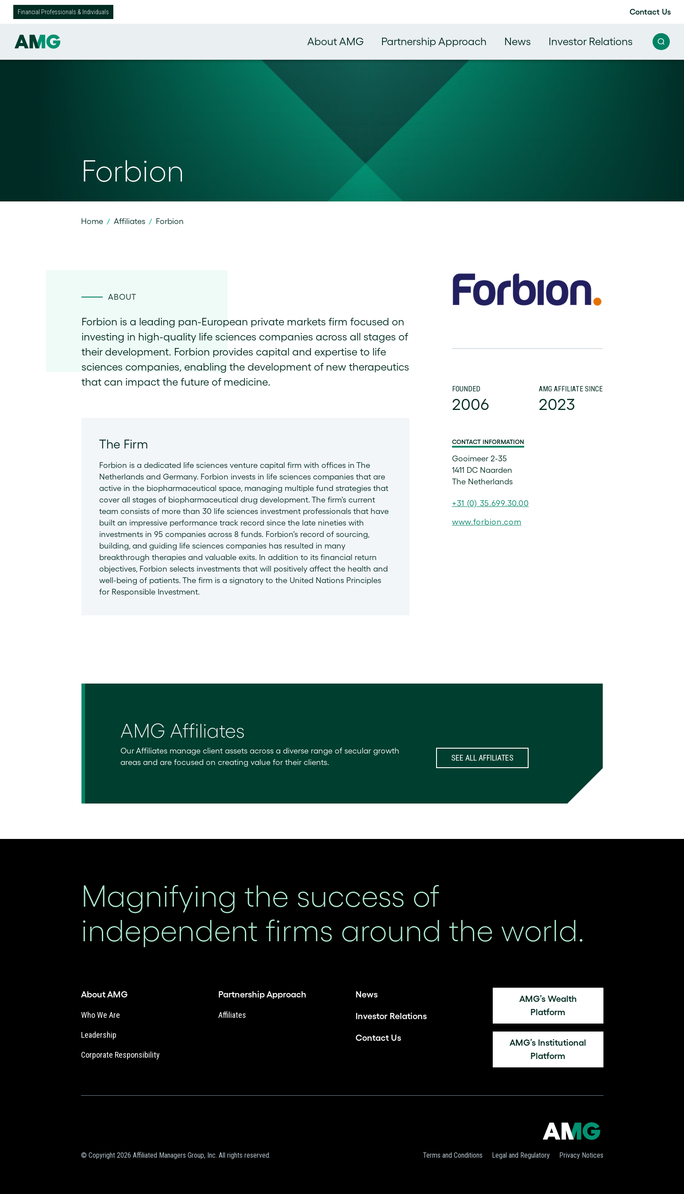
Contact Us (650, 12)
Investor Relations (591, 41)
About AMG (335, 41)
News (517, 41)
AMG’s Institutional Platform (548, 1049)
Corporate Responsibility (120, 1054)
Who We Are (100, 1015)
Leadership (98, 1034)
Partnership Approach (434, 41)
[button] (661, 41)
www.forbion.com (487, 522)
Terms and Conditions (453, 1155)
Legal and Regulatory (521, 1155)
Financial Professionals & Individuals (63, 11)
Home (92, 221)
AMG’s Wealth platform (548, 1005)
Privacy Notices (581, 1155)
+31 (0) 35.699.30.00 (490, 503)
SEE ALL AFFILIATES (482, 757)
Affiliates (129, 221)
